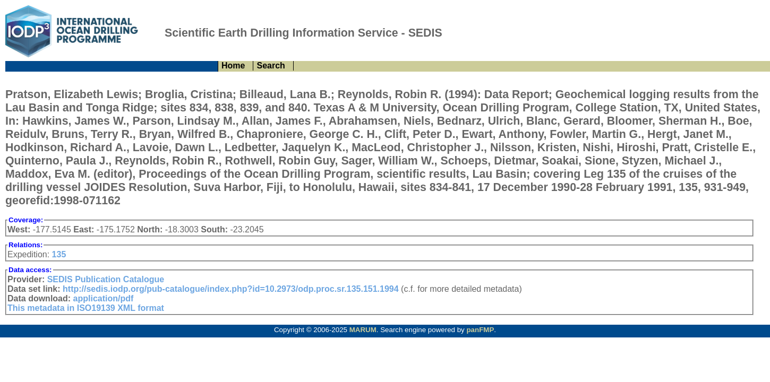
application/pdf (103, 298)
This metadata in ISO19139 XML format (85, 307)
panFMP (480, 330)
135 (59, 254)
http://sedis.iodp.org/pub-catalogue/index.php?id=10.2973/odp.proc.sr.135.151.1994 (231, 288)
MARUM (363, 330)
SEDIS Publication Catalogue (105, 279)
